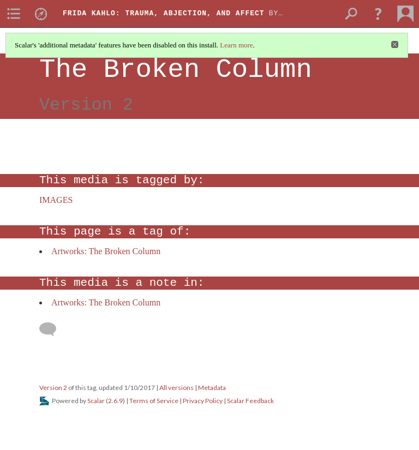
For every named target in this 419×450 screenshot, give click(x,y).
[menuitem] (13, 13)
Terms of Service (153, 401)
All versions (176, 387)
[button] (378, 13)
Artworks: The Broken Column (105, 251)
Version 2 (53, 387)
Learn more (236, 45)
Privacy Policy (203, 401)
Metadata (212, 387)
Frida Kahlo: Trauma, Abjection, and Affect (164, 13)
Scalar (96, 401)
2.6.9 (115, 401)
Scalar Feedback (250, 401)
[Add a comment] (52, 329)
